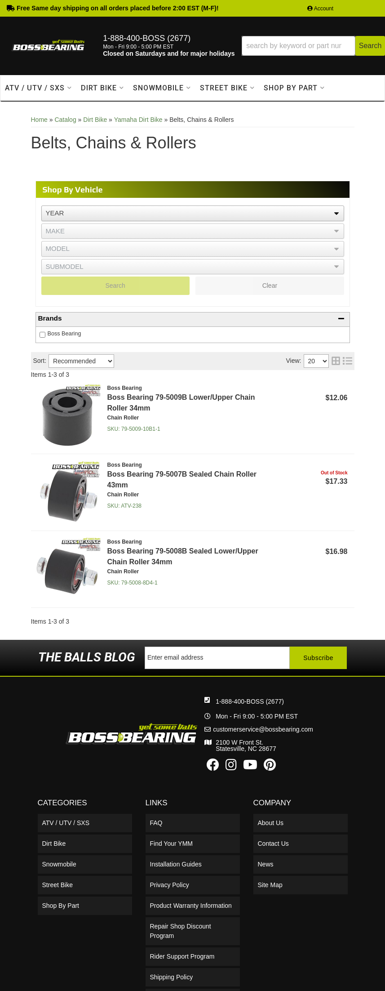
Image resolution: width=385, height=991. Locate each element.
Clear (269, 285)
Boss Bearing (64, 333)
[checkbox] (42, 335)
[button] (313, 46)
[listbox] (192, 213)
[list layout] (347, 361)
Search (115, 285)
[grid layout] (336, 361)
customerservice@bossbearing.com (263, 729)
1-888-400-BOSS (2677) (250, 701)
